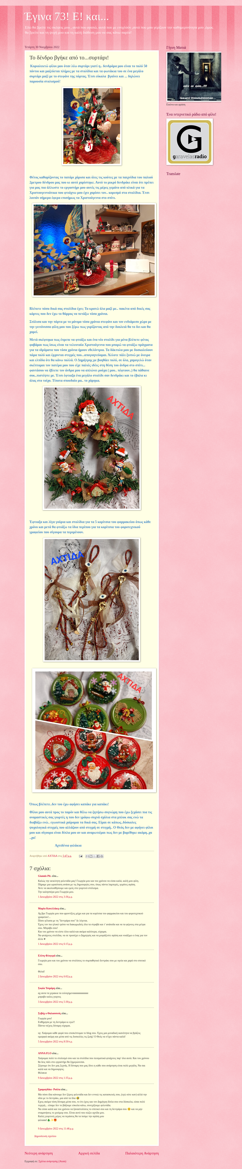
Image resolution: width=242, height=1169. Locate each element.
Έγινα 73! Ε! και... (67, 16)
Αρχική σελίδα (89, 1153)
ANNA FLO (44, 1053)
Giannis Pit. (44, 876)
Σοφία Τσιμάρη (46, 988)
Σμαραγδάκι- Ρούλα (49, 1089)
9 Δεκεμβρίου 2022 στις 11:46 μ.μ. (56, 1128)
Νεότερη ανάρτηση (39, 1153)
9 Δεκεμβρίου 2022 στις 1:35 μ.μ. (55, 1077)
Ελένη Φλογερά (46, 955)
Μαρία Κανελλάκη (48, 908)
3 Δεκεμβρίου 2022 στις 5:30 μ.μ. (55, 1001)
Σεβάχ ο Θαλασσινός (49, 1013)
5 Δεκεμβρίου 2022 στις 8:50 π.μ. (55, 1041)
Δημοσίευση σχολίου (45, 1136)
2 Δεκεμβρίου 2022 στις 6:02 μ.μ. (55, 976)
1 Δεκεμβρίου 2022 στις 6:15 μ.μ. (55, 944)
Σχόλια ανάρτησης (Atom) (52, 1161)
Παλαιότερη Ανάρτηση (142, 1153)
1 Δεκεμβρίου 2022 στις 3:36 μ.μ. (55, 896)
